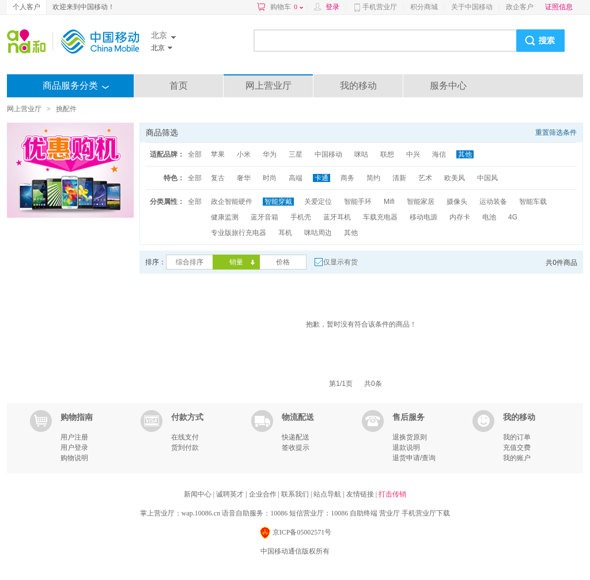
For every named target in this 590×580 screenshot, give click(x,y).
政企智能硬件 (231, 202)
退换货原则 (409, 437)
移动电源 (423, 217)
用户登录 (74, 447)
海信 (439, 154)
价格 (283, 262)
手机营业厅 (379, 7)
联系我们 (296, 494)
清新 (399, 178)
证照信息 (559, 7)
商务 (347, 178)
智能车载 (533, 202)
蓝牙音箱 (264, 217)
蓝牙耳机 (337, 217)
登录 (332, 7)
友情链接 (361, 494)
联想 (387, 154)
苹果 (218, 154)
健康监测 (225, 217)
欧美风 (454, 178)
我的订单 (517, 437)
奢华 (244, 178)
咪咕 (361, 154)
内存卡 (459, 217)
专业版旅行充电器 (238, 233)
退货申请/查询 (414, 458)
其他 (465, 154)
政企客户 (520, 7)
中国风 (487, 178)
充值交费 (517, 447)
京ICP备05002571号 (295, 533)
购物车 (286, 7)
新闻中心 (198, 494)
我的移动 (358, 85)
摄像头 (457, 202)
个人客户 (26, 7)
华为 (270, 154)
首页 (178, 85)
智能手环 (358, 202)
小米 (244, 154)
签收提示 (295, 447)
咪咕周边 (318, 233)
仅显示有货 (340, 262)
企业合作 (263, 494)
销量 (236, 262)
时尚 (270, 178)
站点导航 (328, 494)
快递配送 (295, 437)
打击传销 (392, 494)
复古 (218, 178)
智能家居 (420, 202)
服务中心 (448, 85)
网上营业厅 (268, 85)
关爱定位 (318, 202)
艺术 (425, 178)
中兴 (413, 154)
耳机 (285, 233)
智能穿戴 (278, 202)
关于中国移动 (472, 7)
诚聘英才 (230, 494)
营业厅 (389, 513)
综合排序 (189, 262)
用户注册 (74, 437)
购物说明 (74, 458)
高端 (295, 178)
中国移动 (328, 154)
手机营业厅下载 (426, 513)
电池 (489, 217)
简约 (373, 178)
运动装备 (493, 202)
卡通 (321, 178)
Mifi (389, 202)
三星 (295, 154)
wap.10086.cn (200, 513)
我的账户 (517, 458)
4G (512, 217)
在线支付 (185, 437)
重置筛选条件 (556, 132)
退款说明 (406, 447)
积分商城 (424, 7)
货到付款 (185, 447)
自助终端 (363, 513)
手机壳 (300, 217)
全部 (195, 154)
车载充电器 (380, 217)
